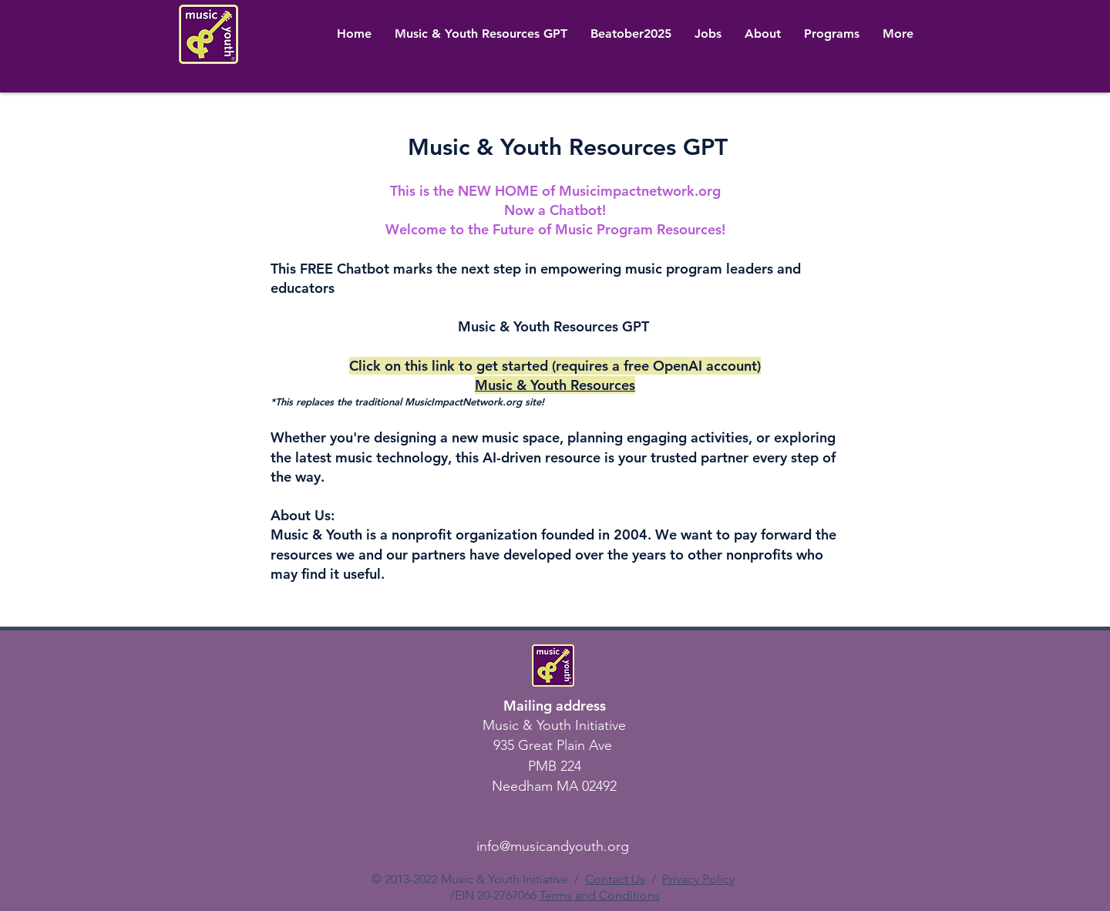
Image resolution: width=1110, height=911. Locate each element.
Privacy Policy (698, 879)
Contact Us (615, 879)
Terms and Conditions (600, 895)
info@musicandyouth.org (552, 846)
